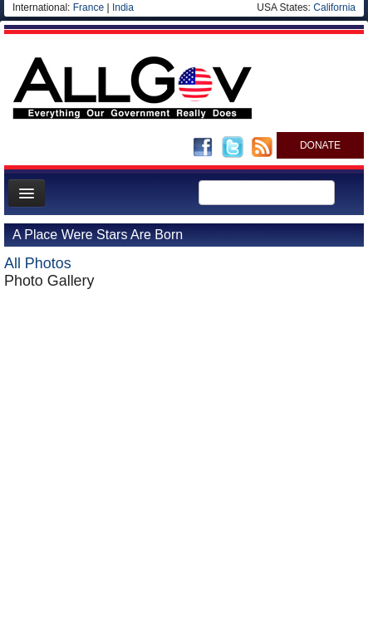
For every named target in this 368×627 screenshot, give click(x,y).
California (334, 7)
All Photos (37, 263)
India (123, 7)
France (88, 7)
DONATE (320, 145)
